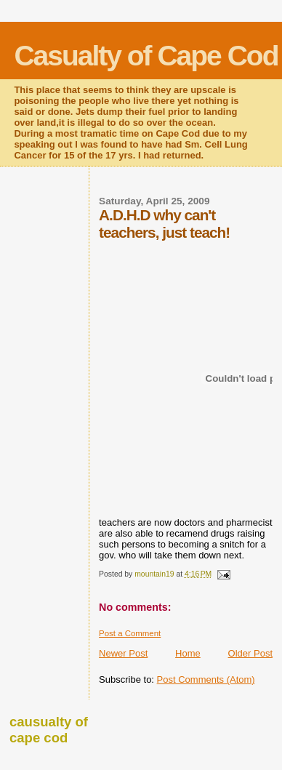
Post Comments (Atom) (206, 679)
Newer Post (123, 653)
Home (188, 653)
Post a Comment (130, 633)
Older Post (250, 653)
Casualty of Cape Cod (146, 55)
